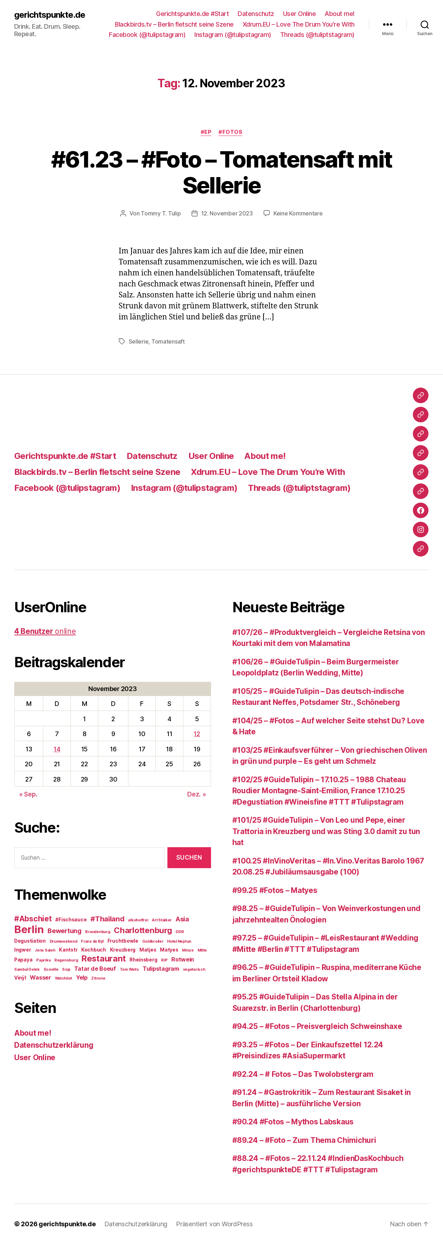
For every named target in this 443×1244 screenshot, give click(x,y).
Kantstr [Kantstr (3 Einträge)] (68, 950)
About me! (340, 13)
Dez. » (196, 794)
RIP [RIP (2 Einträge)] (164, 960)
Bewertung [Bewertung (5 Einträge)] (65, 931)
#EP (206, 132)
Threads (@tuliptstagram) (317, 34)
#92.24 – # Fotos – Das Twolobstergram (302, 1074)
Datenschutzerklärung (54, 1045)
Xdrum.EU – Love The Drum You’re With (299, 24)
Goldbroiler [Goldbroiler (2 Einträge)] (153, 941)
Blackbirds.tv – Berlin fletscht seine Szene (174, 24)
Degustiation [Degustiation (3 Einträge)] (30, 941)
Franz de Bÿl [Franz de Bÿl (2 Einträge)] (92, 941)
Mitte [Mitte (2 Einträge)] (202, 950)
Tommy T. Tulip (161, 213)
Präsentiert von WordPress (214, 1224)
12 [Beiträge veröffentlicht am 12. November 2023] (197, 734)
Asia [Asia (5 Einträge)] (182, 919)
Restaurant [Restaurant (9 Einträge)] (104, 958)
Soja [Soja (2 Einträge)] (66, 969)
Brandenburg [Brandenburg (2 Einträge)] (97, 932)
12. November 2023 (227, 213)
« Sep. (28, 794)
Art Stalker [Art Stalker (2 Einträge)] (162, 920)
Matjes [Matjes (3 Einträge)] (147, 950)
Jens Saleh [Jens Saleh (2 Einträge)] (45, 950)
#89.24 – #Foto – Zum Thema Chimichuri (304, 1140)
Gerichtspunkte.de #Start (192, 13)
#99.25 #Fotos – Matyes (274, 890)
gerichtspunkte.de (49, 15)
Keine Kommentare (298, 213)
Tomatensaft (168, 341)
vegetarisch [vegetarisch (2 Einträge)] (194, 969)
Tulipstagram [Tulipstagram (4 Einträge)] (161, 968)
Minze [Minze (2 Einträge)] (188, 950)
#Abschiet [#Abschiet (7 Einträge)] (33, 918)
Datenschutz (256, 13)
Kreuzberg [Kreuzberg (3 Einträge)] (123, 950)
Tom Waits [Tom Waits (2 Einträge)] (129, 969)
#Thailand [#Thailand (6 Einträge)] (107, 919)
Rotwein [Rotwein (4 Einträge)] (182, 959)
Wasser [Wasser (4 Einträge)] (40, 977)
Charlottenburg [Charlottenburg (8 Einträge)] (143, 930)
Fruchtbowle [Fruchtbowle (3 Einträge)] (122, 941)
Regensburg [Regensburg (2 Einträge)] (66, 960)
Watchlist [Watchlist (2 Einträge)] (63, 978)
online (45, 631)
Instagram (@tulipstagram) (232, 34)
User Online (299, 13)
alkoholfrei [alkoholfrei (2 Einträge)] (138, 920)
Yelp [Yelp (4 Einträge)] (82, 977)
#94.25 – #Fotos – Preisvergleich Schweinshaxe (317, 1026)
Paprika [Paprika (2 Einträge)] (43, 960)
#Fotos (230, 132)
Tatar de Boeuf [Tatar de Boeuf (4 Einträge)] (95, 968)
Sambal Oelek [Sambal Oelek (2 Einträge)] (27, 969)
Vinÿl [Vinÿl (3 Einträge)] (20, 978)
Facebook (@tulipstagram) (147, 34)
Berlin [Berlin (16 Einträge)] (29, 929)
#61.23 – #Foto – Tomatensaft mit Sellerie (221, 172)
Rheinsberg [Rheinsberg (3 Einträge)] (143, 960)
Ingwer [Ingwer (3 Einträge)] (22, 950)
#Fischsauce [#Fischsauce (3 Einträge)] (71, 919)
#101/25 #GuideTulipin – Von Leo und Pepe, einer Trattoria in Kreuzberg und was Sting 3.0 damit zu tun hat (326, 831)
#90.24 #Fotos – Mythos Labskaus (293, 1121)
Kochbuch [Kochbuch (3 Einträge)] (93, 950)
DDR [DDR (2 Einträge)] (180, 932)
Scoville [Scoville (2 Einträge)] (51, 969)
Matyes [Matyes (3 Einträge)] (169, 950)
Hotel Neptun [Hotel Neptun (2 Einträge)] (179, 941)
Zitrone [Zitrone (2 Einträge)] (98, 978)
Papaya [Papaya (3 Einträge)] (23, 960)
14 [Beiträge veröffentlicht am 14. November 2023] (57, 749)
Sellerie (139, 341)
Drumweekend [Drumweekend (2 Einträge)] (63, 941)
